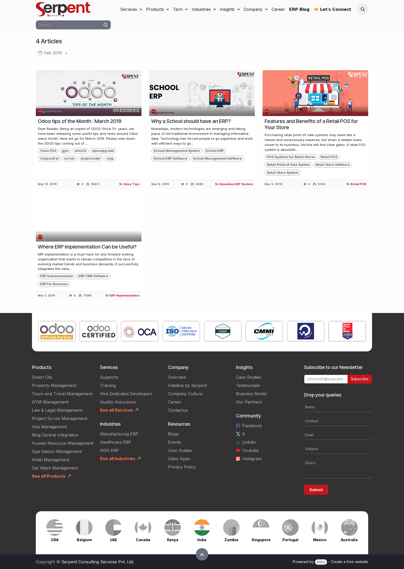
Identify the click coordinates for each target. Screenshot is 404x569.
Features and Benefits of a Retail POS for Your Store (311, 124)
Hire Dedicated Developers (126, 393)
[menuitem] (131, 9)
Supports (109, 377)
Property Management (54, 385)
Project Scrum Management (59, 418)
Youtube (250, 450)
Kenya (172, 540)
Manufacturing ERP (119, 433)
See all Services (116, 410)
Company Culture (185, 393)
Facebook (252, 425)
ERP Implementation (124, 295)
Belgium (84, 540)
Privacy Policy (182, 466)
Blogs (173, 433)
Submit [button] (316, 490)
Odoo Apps (179, 458)
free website (357, 561)
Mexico (319, 540)
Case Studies (248, 377)
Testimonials (248, 385)
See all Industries (117, 458)
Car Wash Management (55, 468)
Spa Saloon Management (57, 451)
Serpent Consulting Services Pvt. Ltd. (97, 561)
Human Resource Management (62, 443)
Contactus (178, 410)
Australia (349, 540)
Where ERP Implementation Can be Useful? (87, 247)
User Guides (180, 450)
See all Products (48, 476)
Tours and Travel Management (62, 393)
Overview (177, 377)
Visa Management (49, 426)
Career (174, 402)
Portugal (290, 540)
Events (174, 442)
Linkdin (249, 442)
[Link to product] (56, 332)
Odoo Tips (131, 184)
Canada (143, 540)
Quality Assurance (118, 402)
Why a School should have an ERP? (191, 121)
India (201, 540)
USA (54, 540)
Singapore (261, 540)
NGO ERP (109, 450)
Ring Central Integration (55, 435)
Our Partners (249, 402)
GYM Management (50, 402)
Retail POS (358, 184)
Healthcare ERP (115, 442)
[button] (362, 9)
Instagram (252, 458)
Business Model (251, 393)
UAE (113, 540)
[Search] (105, 24)
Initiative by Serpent (187, 385)
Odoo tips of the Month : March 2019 (79, 121)
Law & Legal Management (57, 410)
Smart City (42, 377)
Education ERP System (236, 184)
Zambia (231, 540)
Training (108, 385)
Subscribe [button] (360, 378)
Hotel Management (50, 459)
